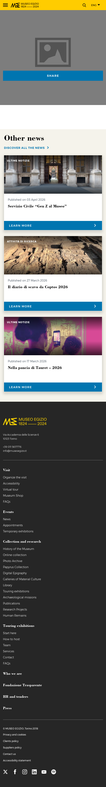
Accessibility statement (17, 760)
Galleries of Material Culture (22, 579)
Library (7, 585)
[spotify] (53, 772)
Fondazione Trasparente (22, 685)
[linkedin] (34, 772)
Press (7, 708)
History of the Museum (18, 549)
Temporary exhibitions (18, 531)
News (6, 519)
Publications (11, 603)
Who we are (12, 673)
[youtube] (44, 772)
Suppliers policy (12, 747)
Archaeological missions (19, 597)
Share (53, 76)
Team (7, 645)
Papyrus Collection (16, 567)
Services (8, 651)
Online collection (14, 555)
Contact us (9, 753)
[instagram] (24, 772)
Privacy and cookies (14, 734)
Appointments (13, 525)
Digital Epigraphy (15, 573)
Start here (9, 633)
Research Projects (15, 609)
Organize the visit (14, 477)
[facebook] (15, 772)
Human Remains (14, 615)
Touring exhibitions (16, 591)
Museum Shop (13, 495)
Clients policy (10, 741)
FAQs (6, 501)
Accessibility (11, 483)
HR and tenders (15, 696)
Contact (8, 657)
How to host (11, 639)
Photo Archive (12, 561)
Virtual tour (10, 489)
